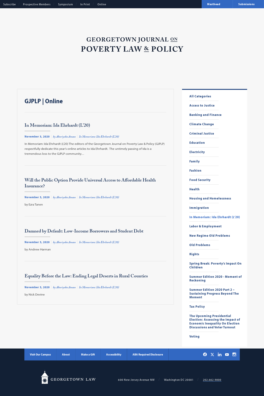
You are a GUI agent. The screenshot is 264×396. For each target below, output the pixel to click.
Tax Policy (197, 307)
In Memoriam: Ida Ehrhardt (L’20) (214, 217)
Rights (194, 254)
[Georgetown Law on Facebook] (205, 354)
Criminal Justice (201, 133)
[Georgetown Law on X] (212, 354)
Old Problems (199, 245)
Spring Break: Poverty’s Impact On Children (215, 265)
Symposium (65, 4)
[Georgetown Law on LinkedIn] (219, 354)
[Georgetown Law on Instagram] (234, 354)
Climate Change (201, 124)
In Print (85, 4)
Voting (194, 336)
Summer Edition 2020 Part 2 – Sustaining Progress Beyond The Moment (214, 293)
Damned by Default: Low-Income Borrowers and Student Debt (84, 232)
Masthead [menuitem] (213, 4)
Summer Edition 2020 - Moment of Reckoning (215, 278)
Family (194, 161)
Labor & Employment (205, 226)
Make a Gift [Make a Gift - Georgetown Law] (88, 354)
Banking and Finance (205, 115)
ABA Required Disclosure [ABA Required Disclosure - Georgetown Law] (148, 354)
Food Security (200, 180)
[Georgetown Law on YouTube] (227, 354)
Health (194, 189)
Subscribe (9, 4)
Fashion (195, 171)
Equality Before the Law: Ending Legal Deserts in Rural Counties (86, 277)
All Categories (200, 96)
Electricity (197, 152)
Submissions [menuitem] (246, 4)
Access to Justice (202, 105)
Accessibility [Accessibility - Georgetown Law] (113, 354)
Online (102, 4)
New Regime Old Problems (209, 236)
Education (197, 143)
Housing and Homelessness (210, 198)
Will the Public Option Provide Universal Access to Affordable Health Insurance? (90, 184)
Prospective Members (37, 4)
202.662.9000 (212, 380)
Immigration (199, 208)
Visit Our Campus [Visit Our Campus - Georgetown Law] (40, 354)
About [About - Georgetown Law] (66, 354)
